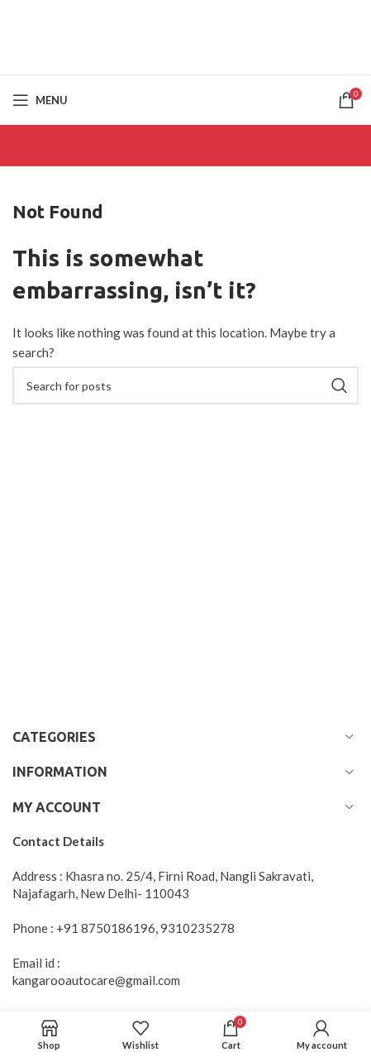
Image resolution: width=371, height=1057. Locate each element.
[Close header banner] (350, 20)
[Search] (185, 385)
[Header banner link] (160, 20)
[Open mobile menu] (40, 100)
